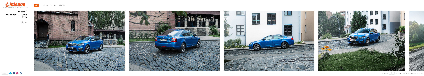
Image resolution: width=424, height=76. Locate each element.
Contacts (62, 5)
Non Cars (44, 5)
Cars (36, 5)
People (53, 5)
